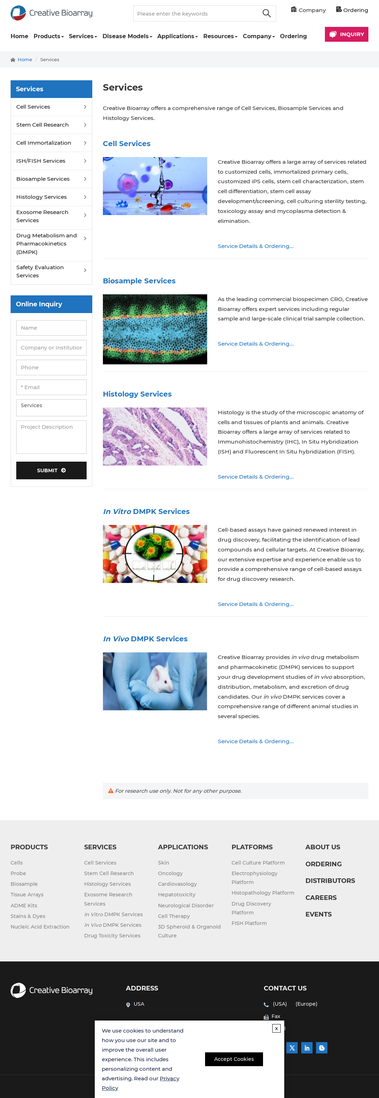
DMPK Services (113, 914)
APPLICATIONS (183, 847)
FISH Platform (249, 923)
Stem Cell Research (42, 124)
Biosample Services (43, 178)
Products (47, 36)
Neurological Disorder (186, 905)
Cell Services (33, 106)
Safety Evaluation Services (40, 271)
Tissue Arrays (27, 894)
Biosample (24, 884)
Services (81, 36)
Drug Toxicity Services (112, 935)
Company (257, 36)
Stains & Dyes (28, 916)
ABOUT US (322, 847)
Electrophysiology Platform (255, 877)
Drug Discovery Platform (251, 908)
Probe (18, 873)
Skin (163, 863)
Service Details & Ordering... (256, 246)
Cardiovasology (177, 884)
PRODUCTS (29, 847)
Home (19, 36)
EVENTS (318, 914)
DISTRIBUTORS (330, 881)
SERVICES (100, 847)
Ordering (352, 10)
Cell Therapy (174, 916)
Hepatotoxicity (177, 894)
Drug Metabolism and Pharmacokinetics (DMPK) (46, 243)
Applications (175, 36)
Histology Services (41, 196)
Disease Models (126, 36)
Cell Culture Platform (258, 863)
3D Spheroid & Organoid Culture (189, 931)
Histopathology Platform (263, 893)
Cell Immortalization (43, 142)
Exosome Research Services (42, 216)
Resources (218, 36)
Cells (17, 863)
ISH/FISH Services (40, 160)
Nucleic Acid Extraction (40, 927)
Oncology (170, 873)
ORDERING (323, 864)
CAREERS (321, 898)
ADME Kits (24, 905)
